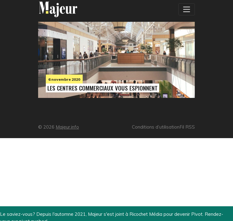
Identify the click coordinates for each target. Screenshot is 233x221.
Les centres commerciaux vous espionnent (102, 87)
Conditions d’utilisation (156, 127)
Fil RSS (187, 127)
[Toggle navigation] (186, 9)
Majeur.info (67, 127)
